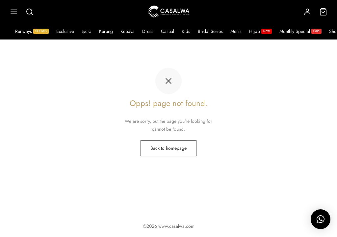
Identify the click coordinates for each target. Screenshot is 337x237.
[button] (320, 219)
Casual (167, 31)
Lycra (86, 31)
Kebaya (127, 31)
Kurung (106, 31)
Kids (186, 31)
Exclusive (65, 31)
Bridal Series (210, 31)
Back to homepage (168, 148)
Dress (147, 31)
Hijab (260, 31)
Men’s (236, 31)
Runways (32, 31)
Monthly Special (300, 31)
